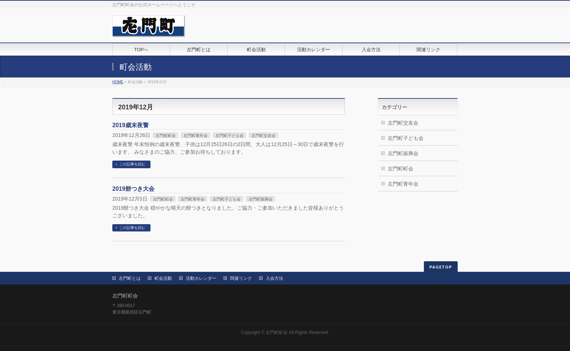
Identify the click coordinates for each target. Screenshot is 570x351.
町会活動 (163, 278)
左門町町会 (166, 135)
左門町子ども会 (230, 135)
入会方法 (274, 278)
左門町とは (130, 278)
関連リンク (241, 278)
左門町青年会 (196, 135)
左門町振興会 (261, 199)
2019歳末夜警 (130, 125)
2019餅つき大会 (133, 189)
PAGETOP (440, 267)
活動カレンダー (201, 278)
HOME (117, 82)
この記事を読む (132, 164)
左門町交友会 (264, 135)
